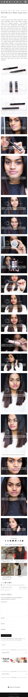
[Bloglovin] (12, 2)
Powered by (14, 696)
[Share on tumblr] (11, 582)
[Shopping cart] (18, 2)
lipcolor (9, 585)
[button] (26, 2)
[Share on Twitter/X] (7, 582)
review (22, 585)
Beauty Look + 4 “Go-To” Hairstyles (7, 589)
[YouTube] (7, 2)
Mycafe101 (14, 6)
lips (13, 585)
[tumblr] (14, 2)
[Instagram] (1, 2)
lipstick (16, 585)
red (19, 585)
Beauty (18, 10)
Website (3, 629)
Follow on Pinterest (14, 687)
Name (3, 618)
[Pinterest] (4, 2)
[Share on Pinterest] (9, 582)
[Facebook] (9, 2)
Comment (4, 602)
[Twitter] (5, 541)
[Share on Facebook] (5, 582)
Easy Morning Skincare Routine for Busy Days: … (7, 578)
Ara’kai (20, 576)
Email (3, 623)
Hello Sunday (22, 588)
